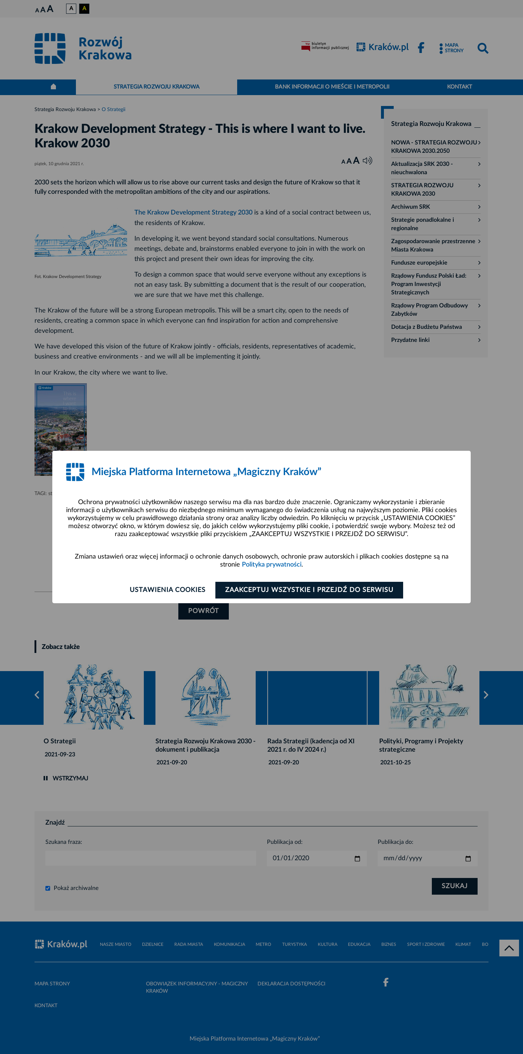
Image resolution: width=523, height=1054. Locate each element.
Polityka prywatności (271, 564)
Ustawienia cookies (168, 590)
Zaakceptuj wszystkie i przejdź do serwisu (309, 590)
